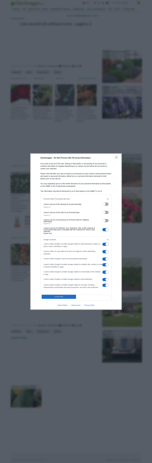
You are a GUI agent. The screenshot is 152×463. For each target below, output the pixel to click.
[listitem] (76, 199)
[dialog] (76, 231)
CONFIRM (58, 297)
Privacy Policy (89, 305)
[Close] (117, 158)
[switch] (105, 204)
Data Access (76, 305)
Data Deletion (62, 305)
